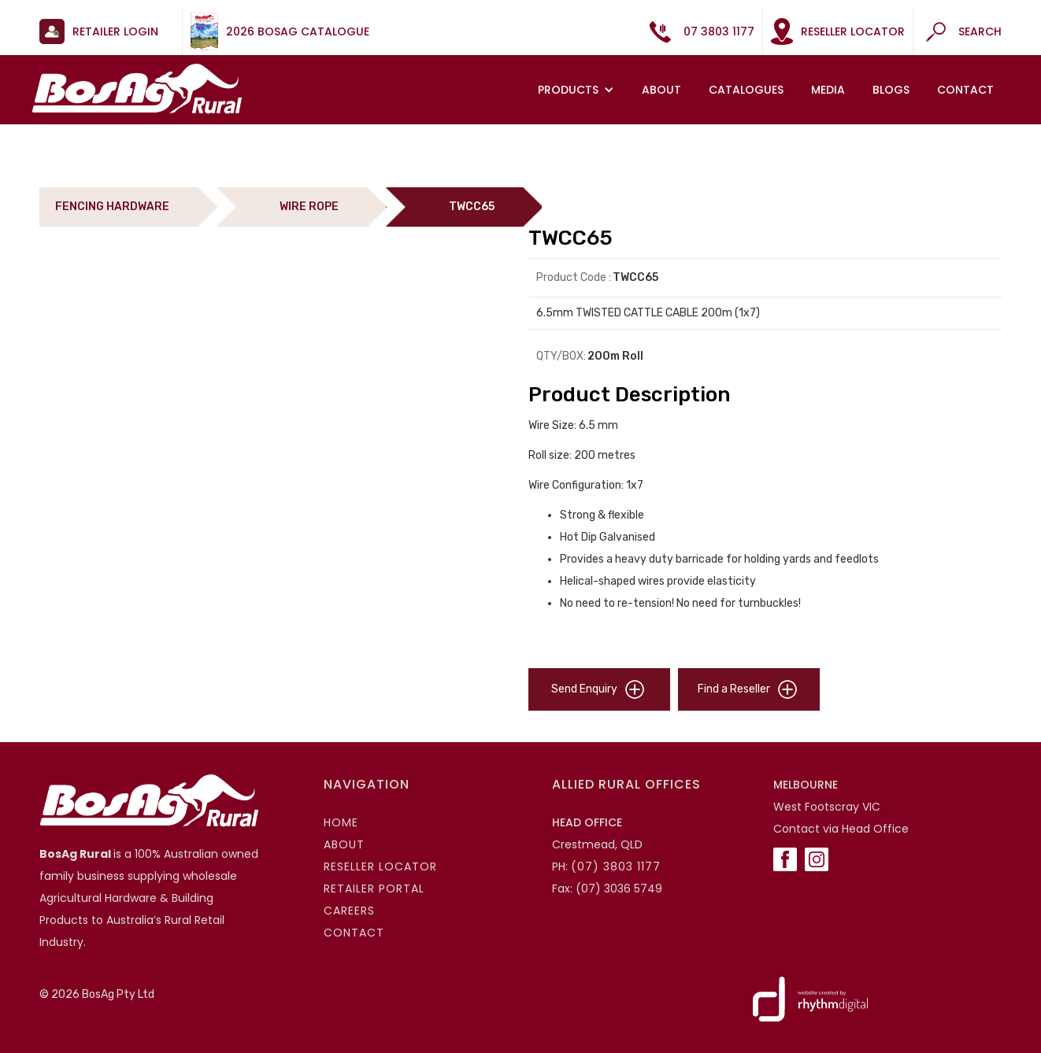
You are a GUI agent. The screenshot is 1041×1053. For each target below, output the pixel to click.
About (661, 90)
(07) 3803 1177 (616, 866)
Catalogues (746, 90)
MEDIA (828, 90)
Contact (965, 90)
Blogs (890, 90)
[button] (578, 89)
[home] (137, 88)
